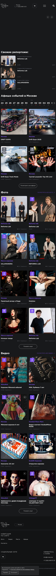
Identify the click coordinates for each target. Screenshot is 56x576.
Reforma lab (5, 223)
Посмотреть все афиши (28, 185)
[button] (48, 17)
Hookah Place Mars (36, 421)
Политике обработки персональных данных (23, 569)
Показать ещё (28, 346)
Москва (4, 136)
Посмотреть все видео (46, 353)
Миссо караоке (7, 261)
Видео (5, 353)
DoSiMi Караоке (35, 461)
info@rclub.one (48, 557)
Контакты (4, 543)
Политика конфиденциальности (46, 568)
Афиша (25, 539)
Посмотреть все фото (46, 192)
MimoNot (4, 384)
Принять (5, 572)
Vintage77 (33, 498)
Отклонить (14, 572)
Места (18, 539)
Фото (4, 192)
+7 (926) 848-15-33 (21, 6)
